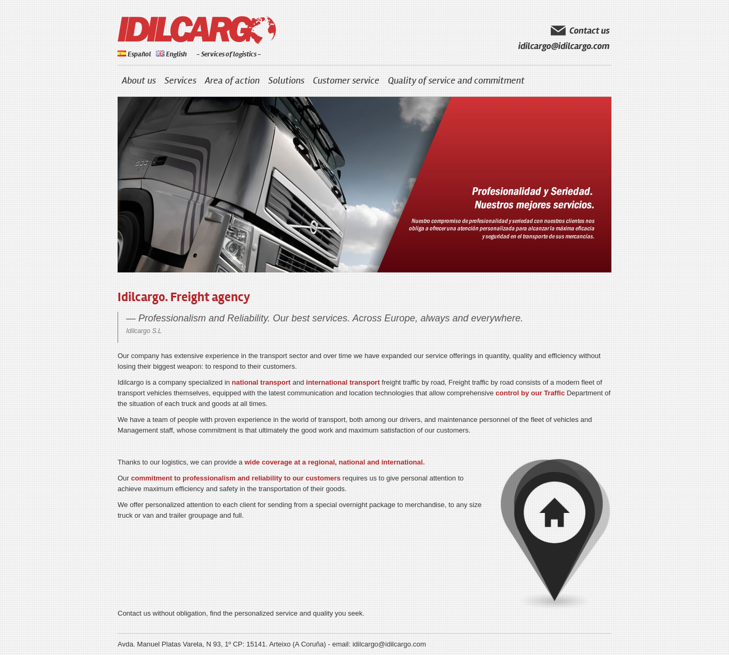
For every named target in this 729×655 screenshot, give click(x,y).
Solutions (286, 80)
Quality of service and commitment (456, 80)
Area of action (232, 80)
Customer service (346, 80)
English (171, 54)
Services (180, 80)
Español (134, 54)
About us (139, 80)
